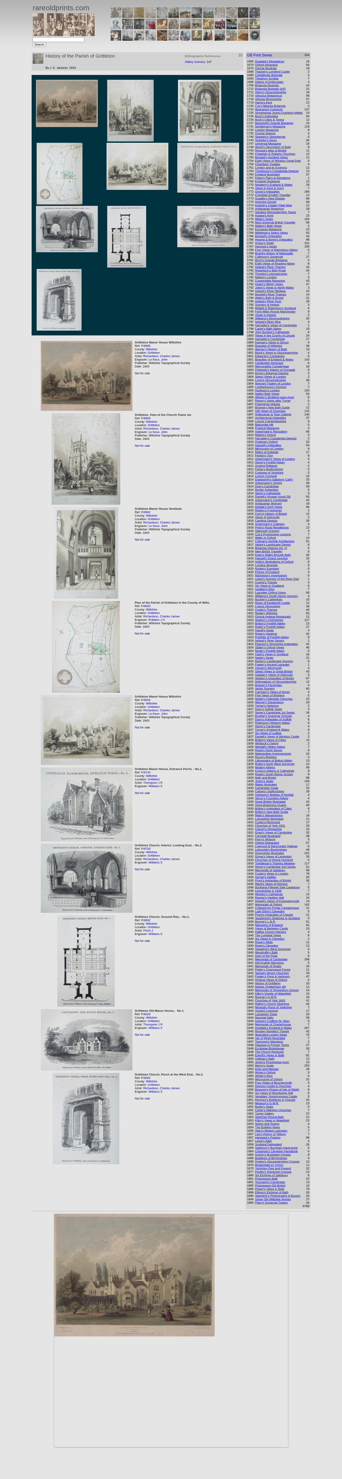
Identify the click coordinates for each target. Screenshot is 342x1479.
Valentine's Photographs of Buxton (277, 1196)
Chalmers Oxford (266, 441)
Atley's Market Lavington (271, 1130)
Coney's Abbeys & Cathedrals (274, 771)
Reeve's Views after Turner (272, 400)
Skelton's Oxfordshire (269, 620)
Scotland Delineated (268, 1144)
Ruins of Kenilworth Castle (272, 603)
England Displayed (267, 181)
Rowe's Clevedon (266, 945)
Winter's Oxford (265, 1072)
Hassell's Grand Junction (271, 558)
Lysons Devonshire (267, 606)
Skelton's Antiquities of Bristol (274, 678)
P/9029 (145, 1014)
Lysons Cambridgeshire (270, 421)
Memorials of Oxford (268, 904)
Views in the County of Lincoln (275, 335)
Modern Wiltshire (266, 613)
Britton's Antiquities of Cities (273, 808)
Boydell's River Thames (270, 294)
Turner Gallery (264, 1113)
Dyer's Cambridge (267, 486)
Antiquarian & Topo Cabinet (273, 414)
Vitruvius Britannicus (268, 95)
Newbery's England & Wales (273, 184)
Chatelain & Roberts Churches (275, 154)
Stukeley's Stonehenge (270, 136)
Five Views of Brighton (270, 695)
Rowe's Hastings (266, 633)
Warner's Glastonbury (269, 702)
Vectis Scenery (265, 688)
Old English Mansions (269, 962)
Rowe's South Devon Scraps (274, 774)
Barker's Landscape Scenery (274, 661)
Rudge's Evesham (267, 568)
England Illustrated (267, 174)
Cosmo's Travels (266, 582)
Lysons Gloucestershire (270, 380)
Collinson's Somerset (269, 256)
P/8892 (145, 920)
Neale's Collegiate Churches (274, 699)
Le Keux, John (157, 359)
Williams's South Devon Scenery (276, 596)
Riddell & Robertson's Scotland (275, 308)
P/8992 (145, 512)
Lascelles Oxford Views (270, 592)
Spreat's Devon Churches (272, 973)
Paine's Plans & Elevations (272, 178)
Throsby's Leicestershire (271, 274)
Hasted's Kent (264, 215)
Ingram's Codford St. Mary (272, 1021)
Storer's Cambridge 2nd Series (275, 866)
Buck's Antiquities (266, 116)
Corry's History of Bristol (271, 513)
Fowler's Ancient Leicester (272, 664)
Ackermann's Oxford (268, 483)
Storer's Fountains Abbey (271, 798)
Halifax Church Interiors (270, 932)
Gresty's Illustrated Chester (273, 1154)
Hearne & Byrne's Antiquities (274, 239)
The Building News (267, 1127)
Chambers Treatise (267, 164)
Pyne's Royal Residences (272, 527)
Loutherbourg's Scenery (271, 387)
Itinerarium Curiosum (269, 109)
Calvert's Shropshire (268, 829)
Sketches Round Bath (269, 1117)
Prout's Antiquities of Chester (274, 914)
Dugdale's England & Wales (273, 1028)
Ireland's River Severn (269, 640)
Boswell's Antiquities (268, 236)
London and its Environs (271, 167)
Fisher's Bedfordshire (269, 469)
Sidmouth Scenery (267, 531)
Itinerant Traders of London (273, 383)
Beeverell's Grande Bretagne (274, 123)
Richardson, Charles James (161, 356)
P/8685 (145, 346)
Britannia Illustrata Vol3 (270, 88)
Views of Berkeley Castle (271, 928)
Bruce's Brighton (266, 757)
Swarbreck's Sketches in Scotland (277, 918)
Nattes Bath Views (267, 394)
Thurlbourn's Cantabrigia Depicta (276, 171)
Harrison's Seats (266, 246)
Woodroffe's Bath (266, 952)
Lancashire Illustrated (269, 818)
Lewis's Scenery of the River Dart (277, 579)
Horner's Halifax (265, 877)
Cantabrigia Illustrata (268, 75)
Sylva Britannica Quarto (270, 805)
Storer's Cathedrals (267, 493)
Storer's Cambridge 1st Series (275, 712)
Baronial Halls (264, 1017)
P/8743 (145, 772)
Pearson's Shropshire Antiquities (276, 644)
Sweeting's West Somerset (272, 949)
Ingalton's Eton (265, 589)
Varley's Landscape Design (273, 544)
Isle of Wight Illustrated (270, 1038)
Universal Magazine (268, 143)
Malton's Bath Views (268, 226)
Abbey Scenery (195, 62)
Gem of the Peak (266, 956)
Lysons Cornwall (266, 476)
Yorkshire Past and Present (273, 1168)
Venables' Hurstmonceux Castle (276, 1096)
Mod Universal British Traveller (275, 222)
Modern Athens (265, 767)
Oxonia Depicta (265, 133)
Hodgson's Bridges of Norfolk (274, 795)
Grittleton (154, 352)
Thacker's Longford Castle (272, 71)
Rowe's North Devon (268, 750)
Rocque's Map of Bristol (270, 150)
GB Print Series (259, 55)
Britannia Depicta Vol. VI (271, 548)
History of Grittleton (267, 983)
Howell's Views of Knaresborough (277, 901)
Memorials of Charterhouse (273, 1024)
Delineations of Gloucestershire (275, 681)
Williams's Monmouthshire (272, 318)
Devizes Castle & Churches (273, 1086)
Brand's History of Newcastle (274, 253)
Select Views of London (270, 376)
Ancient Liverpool (266, 1010)
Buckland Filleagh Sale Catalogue (277, 887)
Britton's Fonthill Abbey (270, 623)
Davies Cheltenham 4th (270, 986)
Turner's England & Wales (272, 729)
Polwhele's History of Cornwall (275, 370)
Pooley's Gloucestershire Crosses (277, 1161)
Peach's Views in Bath (269, 1189)
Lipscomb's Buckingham (271, 849)
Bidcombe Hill (264, 424)
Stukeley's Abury (266, 140)
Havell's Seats (264, 630)
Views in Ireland (265, 315)
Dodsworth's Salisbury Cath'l (274, 479)
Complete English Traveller (272, 195)
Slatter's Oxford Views (269, 647)
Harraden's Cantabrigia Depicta (275, 438)
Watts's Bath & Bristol (269, 298)
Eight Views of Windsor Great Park (278, 160)
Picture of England (267, 572)
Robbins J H (156, 619)
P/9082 (145, 1078)
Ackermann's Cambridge (271, 500)
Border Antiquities (266, 489)
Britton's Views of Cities (270, 740)
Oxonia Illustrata (265, 68)
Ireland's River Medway (270, 291)
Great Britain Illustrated (270, 801)
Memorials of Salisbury (270, 870)
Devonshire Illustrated (269, 853)
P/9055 (145, 700)
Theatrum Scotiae (267, 78)
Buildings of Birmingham (271, 1158)
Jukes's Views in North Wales (274, 287)
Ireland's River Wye (268, 322)
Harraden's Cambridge (270, 339)
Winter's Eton (264, 1076)
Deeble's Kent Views (268, 507)
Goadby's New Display (270, 198)
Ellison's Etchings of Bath (271, 1192)
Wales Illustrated (266, 784)
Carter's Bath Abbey (268, 328)
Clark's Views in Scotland (271, 654)
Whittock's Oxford (266, 743)
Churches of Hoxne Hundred (274, 860)
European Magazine (268, 229)
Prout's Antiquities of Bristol (273, 880)
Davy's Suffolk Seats (268, 709)
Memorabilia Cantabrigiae (272, 366)
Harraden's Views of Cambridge (276, 325)
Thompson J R (153, 782)
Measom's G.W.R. (267, 1103)
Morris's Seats (264, 1065)
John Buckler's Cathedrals (272, 332)
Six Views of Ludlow (268, 733)
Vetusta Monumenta (268, 99)
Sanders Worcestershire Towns (275, 212)
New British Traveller (268, 551)
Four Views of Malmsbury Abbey (276, 250)
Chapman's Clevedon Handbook (276, 1151)
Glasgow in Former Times (272, 1045)
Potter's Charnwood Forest (272, 969)
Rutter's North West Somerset (274, 764)
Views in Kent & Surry (269, 188)
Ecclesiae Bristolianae (269, 1048)
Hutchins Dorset (265, 202)
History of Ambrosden (269, 82)
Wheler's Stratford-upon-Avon (274, 397)
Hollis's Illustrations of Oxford (274, 561)
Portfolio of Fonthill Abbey (272, 637)
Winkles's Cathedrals (269, 894)
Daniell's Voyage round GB (272, 496)
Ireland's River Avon (268, 301)
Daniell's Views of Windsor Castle (277, 736)
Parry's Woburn (265, 839)
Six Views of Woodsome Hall (274, 1093)
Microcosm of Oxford (268, 1079)
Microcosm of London (269, 448)
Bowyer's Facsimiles (268, 685)
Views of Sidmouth (267, 517)
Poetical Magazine (267, 428)
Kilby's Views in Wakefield (272, 1120)
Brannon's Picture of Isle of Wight (277, 1089)
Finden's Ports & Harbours (272, 976)
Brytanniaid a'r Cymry (269, 1165)
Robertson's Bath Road (270, 270)
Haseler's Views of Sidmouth (274, 675)
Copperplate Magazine (270, 280)
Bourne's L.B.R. (265, 921)
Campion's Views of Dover (272, 692)
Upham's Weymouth (268, 668)
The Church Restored (269, 1052)
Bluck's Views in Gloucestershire (276, 352)
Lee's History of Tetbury (270, 1134)
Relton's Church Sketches (272, 1004)
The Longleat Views (268, 935)
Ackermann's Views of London (275, 459)
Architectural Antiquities (270, 418)
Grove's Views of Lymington (273, 856)
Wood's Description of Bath (273, 147)
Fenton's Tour (264, 455)
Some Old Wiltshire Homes (273, 1199)
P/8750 (145, 848)
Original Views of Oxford (271, 980)
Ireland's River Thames (270, 267)
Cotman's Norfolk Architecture (274, 541)
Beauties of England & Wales (274, 359)
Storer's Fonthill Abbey (270, 462)
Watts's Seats (264, 219)
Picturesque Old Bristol (270, 1185)
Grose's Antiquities (267, 191)
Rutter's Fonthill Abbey (270, 627)
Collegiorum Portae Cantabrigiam (277, 908)
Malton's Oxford (265, 435)
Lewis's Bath (263, 1141)
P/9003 (145, 606)
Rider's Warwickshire (268, 815)
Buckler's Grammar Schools (273, 716)
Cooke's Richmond (267, 822)
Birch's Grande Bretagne (271, 260)
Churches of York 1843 (270, 1000)
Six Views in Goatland (269, 585)
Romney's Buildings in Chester (275, 1100)
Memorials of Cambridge (271, 959)
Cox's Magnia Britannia (270, 106)
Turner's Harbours (267, 705)
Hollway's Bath (264, 1058)
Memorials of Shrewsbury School (276, 990)
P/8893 (145, 418)
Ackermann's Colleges (270, 524)
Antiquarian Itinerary (268, 503)
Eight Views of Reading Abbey (275, 263)
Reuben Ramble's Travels (272, 1031)
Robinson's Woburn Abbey (272, 723)
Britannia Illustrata (267, 85)
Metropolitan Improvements (273, 753)
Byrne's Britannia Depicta (271, 373)
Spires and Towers (267, 1124)
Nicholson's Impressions (271, 575)
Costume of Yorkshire (269, 472)
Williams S (155, 786)
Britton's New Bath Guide (271, 812)
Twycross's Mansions (269, 1041)
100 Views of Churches (270, 411)
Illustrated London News (271, 1034)
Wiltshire (151, 349)
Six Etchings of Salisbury (271, 1175)
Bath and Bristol (265, 777)
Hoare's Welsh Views (269, 284)
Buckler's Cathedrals (268, 599)
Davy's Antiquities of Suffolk (273, 719)
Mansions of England (269, 925)
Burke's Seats (264, 1106)
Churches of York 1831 (270, 825)
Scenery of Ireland (267, 304)
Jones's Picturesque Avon (272, 1062)
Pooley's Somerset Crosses (273, 1172)
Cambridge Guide (266, 788)
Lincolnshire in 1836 (268, 890)
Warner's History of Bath (271, 349)
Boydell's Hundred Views (271, 157)
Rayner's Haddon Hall (269, 897)
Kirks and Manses (267, 1069)
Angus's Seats (264, 243)
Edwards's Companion (270, 356)
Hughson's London (267, 390)
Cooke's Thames (266, 609)
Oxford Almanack (266, 64)
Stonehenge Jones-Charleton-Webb (278, 112)
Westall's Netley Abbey (270, 747)
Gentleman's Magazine (270, 126)
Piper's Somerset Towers (271, 1202)
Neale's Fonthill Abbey (269, 651)
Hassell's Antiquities (268, 445)
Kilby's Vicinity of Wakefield (273, 993)
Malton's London (266, 277)
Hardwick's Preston (267, 1137)
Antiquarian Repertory (269, 208)
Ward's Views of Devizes (271, 884)
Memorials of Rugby (268, 966)
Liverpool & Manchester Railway (276, 846)
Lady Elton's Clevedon (270, 911)
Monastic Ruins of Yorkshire (273, 1007)
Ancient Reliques (266, 465)
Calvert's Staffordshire (269, 791)
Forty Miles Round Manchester (275, 311)
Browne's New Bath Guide (272, 407)
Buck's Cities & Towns (269, 119)
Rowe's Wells (264, 942)
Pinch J (148, 930)
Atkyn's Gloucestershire (270, 92)
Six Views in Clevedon (269, 938)
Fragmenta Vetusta (267, 404)
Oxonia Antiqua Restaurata (272, 616)
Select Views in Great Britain (274, 671)
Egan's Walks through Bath (273, 555)
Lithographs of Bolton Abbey (273, 760)
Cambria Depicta (266, 520)
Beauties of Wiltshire (268, 346)
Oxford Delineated (267, 842)
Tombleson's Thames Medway (275, 863)
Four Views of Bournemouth (273, 1082)
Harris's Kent (263, 102)
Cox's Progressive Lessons (273, 534)
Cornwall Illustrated (267, 836)
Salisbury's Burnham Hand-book (276, 1148)
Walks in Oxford (265, 537)
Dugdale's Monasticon (269, 61)
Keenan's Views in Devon (272, 342)
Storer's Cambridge (268, 726)
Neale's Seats (264, 657)
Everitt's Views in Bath (269, 1055)
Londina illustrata (266, 565)
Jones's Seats (264, 781)
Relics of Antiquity (267, 452)
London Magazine (267, 130)
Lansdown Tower (266, 1014)
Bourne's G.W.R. (266, 997)
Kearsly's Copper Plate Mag (273, 205)
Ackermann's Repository (271, 431)
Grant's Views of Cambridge (273, 832)
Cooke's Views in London (271, 873)
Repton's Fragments (268, 510)
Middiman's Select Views (271, 232)
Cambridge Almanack (269, 363)
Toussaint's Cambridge (270, 1182)
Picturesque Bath (266, 1178)
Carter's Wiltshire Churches (273, 1110)
